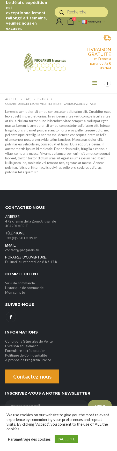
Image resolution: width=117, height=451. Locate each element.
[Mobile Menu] (94, 82)
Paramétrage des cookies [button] (29, 439)
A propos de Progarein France (28, 360)
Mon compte (15, 292)
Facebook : (11, 317)
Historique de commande (24, 288)
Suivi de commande (20, 283)
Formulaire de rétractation (25, 351)
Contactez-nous (32, 376)
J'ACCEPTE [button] (66, 439)
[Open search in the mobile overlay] (81, 12)
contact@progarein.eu (22, 250)
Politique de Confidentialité (26, 355)
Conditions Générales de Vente (29, 341)
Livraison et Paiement (21, 346)
